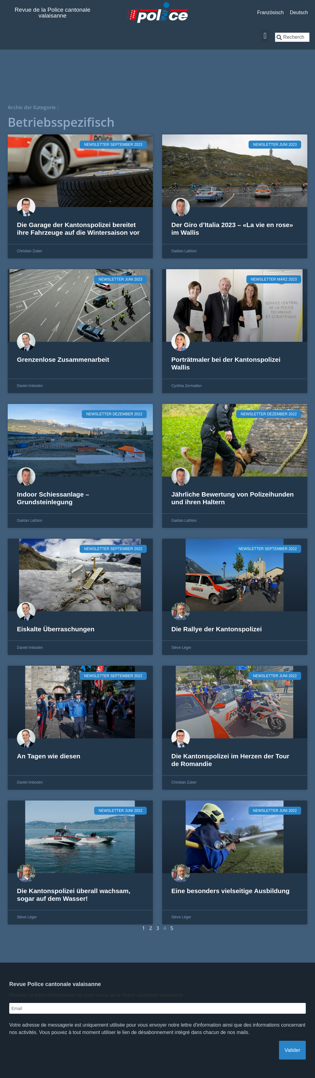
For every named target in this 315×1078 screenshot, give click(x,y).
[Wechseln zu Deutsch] (299, 12)
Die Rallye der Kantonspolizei (216, 629)
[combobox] (292, 37)
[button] (265, 36)
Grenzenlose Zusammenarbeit (63, 359)
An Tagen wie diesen (48, 756)
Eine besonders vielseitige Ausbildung (230, 890)
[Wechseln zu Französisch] (270, 12)
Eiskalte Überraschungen (55, 629)
